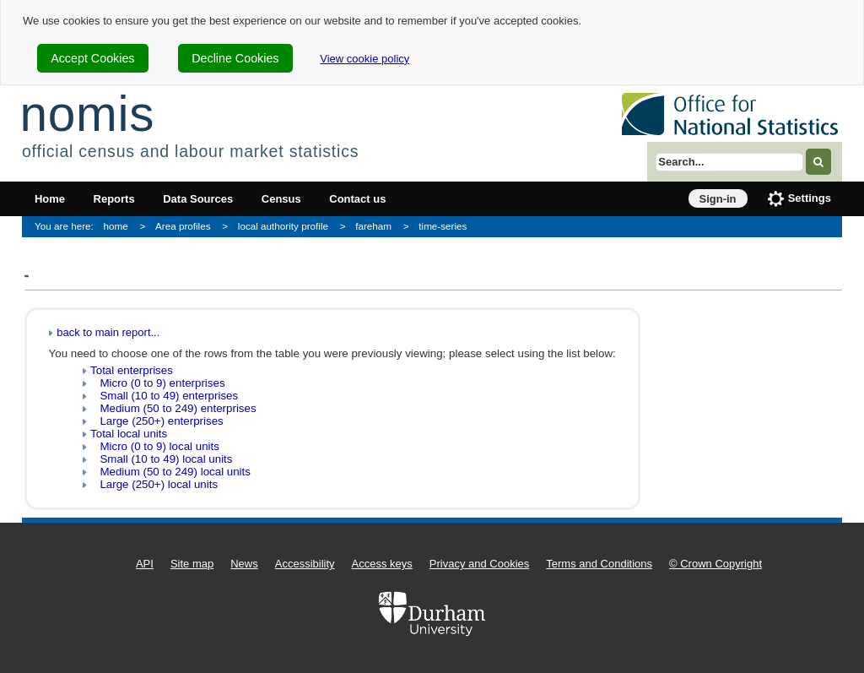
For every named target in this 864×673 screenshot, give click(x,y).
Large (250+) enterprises (156, 421)
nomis (86, 113)
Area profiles (183, 225)
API (145, 563)
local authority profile (283, 225)
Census (281, 199)
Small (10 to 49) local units (161, 459)
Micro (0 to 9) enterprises (157, 383)
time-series (442, 225)
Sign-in (718, 199)
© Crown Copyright (715, 563)
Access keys (382, 563)
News (244, 563)
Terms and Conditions (599, 563)
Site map (191, 563)
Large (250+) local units (154, 484)
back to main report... (108, 332)
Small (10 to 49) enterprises (164, 395)
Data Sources (198, 199)
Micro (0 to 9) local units (154, 446)
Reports (114, 199)
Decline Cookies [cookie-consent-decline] (235, 58)
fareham (373, 225)
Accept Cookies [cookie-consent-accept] (92, 58)
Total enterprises (131, 370)
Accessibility (305, 563)
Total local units (128, 433)
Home (50, 199)
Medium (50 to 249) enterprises (173, 408)
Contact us (357, 199)
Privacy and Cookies (479, 563)
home (116, 225)
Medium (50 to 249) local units (170, 471)
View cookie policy (364, 58)
